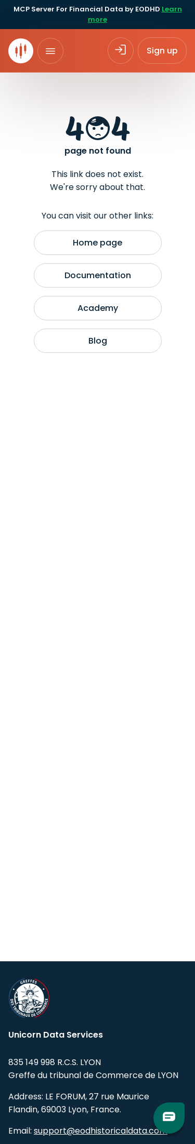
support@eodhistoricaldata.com (100, 1131)
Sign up (162, 51)
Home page (97, 243)
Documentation (97, 275)
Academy (97, 308)
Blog (97, 341)
